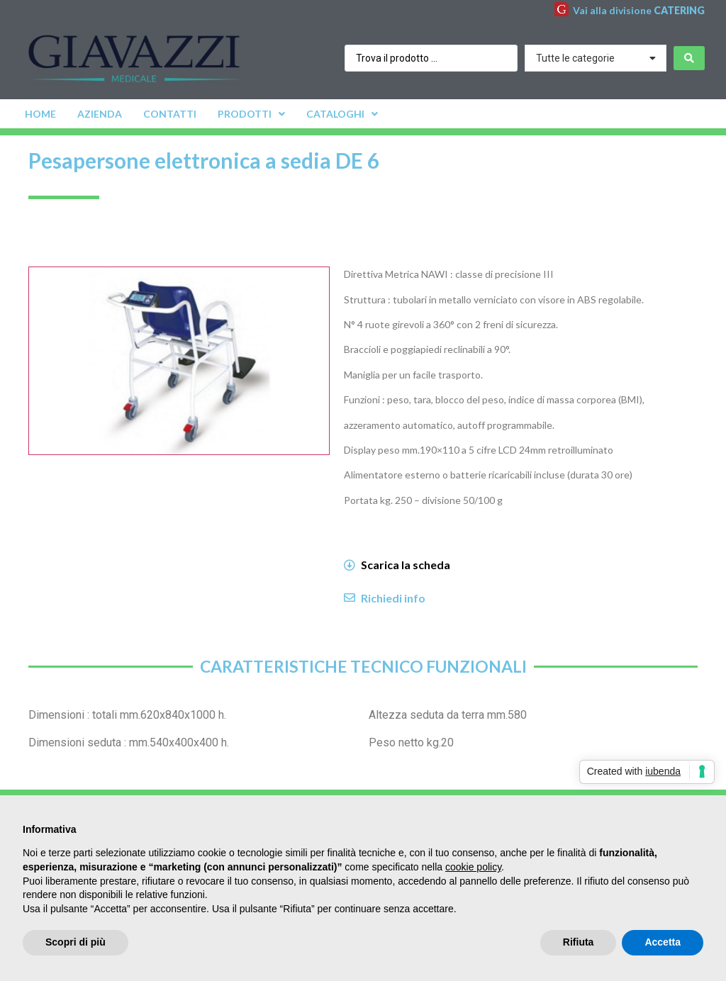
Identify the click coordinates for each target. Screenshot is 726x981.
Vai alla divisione (639, 10)
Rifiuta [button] (578, 942)
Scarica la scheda (405, 564)
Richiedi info (393, 598)
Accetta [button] (662, 942)
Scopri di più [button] (75, 942)
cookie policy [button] (473, 867)
